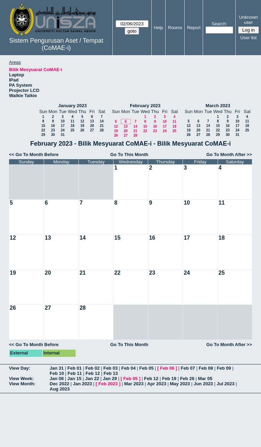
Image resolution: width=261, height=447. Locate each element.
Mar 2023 (134, 383)
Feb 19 (169, 378)
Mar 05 (205, 378)
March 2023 (217, 105)
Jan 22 (92, 378)
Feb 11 (75, 373)
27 (92, 130)
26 (82, 130)
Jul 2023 (225, 383)
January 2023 (72, 105)
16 (53, 126)
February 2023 (145, 105)
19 (82, 126)
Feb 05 (146, 368)
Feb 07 (188, 368)
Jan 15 (74, 378)
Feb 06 (167, 368)
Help (158, 27)
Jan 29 (110, 378)
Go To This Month (129, 154)
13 (92, 121)
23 (53, 130)
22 (43, 130)
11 (72, 121)
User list (248, 37)
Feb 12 (93, 373)
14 (101, 121)
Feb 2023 (108, 383)
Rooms (175, 27)
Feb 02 (92, 368)
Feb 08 (206, 368)
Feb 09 (224, 368)
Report (194, 27)
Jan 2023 (82, 383)
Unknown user (248, 20)
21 (101, 126)
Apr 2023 (156, 383)
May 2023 (180, 383)
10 (63, 121)
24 (63, 130)
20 (92, 126)
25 (72, 130)
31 (63, 135)
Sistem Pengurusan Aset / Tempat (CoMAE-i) (56, 44)
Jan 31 (57, 368)
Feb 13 (110, 373)
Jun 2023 (203, 383)
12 (82, 121)
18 (72, 126)
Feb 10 (57, 373)
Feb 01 (74, 368)
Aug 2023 (60, 389)
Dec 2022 (59, 383)
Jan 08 (57, 378)
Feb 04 (128, 368)
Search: (219, 23)
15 (43, 126)
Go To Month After (226, 154)
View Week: (21, 378)
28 (101, 130)
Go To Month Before (37, 154)
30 (53, 135)
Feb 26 (187, 378)
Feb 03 (110, 368)
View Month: (22, 383)
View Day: (19, 368)
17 (63, 126)
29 (43, 135)
